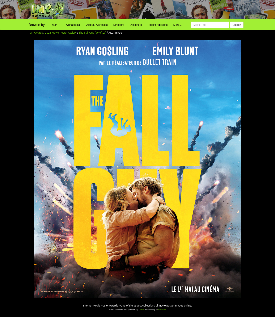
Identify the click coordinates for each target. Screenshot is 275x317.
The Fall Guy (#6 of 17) (92, 32)
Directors (118, 24)
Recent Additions (158, 24)
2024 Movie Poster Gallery (61, 32)
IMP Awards (36, 32)
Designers (136, 24)
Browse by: (37, 25)
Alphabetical (73, 24)
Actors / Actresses (97, 24)
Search (237, 24)
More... (178, 24)
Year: (55, 24)
